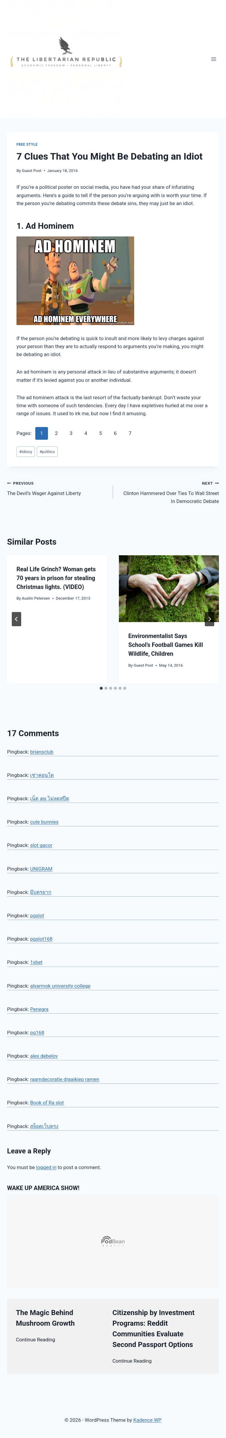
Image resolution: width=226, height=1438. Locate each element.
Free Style (27, 144)
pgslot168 (41, 939)
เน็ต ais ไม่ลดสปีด (49, 798)
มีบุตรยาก (40, 892)
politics (47, 451)
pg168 (37, 1033)
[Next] (209, 619)
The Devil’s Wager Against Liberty (57, 487)
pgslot (37, 915)
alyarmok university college (60, 986)
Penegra (39, 1009)
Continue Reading (35, 1340)
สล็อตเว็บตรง (44, 1126)
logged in (46, 1167)
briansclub (41, 752)
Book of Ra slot (47, 1103)
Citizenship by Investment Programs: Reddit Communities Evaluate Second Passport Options (153, 1329)
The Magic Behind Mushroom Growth (45, 1318)
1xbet (36, 962)
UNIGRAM (41, 869)
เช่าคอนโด (42, 775)
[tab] (101, 688)
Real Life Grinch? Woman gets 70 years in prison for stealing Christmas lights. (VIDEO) (56, 578)
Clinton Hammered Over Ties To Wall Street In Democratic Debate (168, 491)
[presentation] (169, 588)
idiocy (25, 451)
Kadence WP (147, 1420)
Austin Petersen (36, 598)
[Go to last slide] (16, 619)
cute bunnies (44, 822)
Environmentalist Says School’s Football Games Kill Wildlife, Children (165, 644)
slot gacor (41, 845)
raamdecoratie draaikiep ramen (64, 1079)
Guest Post (31, 170)
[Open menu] (213, 59)
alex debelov (44, 1056)
